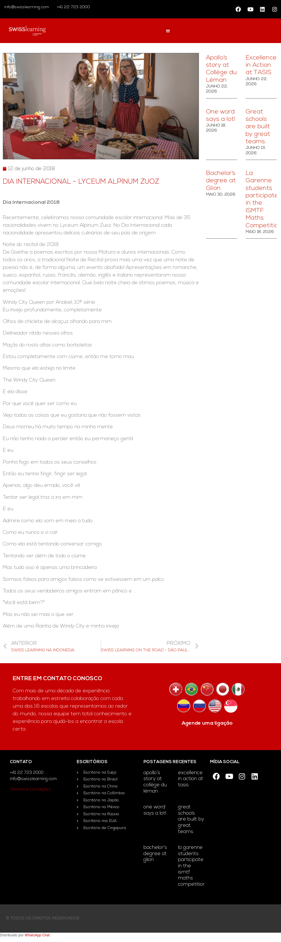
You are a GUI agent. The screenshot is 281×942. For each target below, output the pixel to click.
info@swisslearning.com (26, 7)
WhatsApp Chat (37, 935)
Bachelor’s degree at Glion (221, 181)
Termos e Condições (30, 789)
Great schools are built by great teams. (258, 127)
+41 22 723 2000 (73, 7)
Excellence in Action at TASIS (261, 65)
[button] (168, 30)
